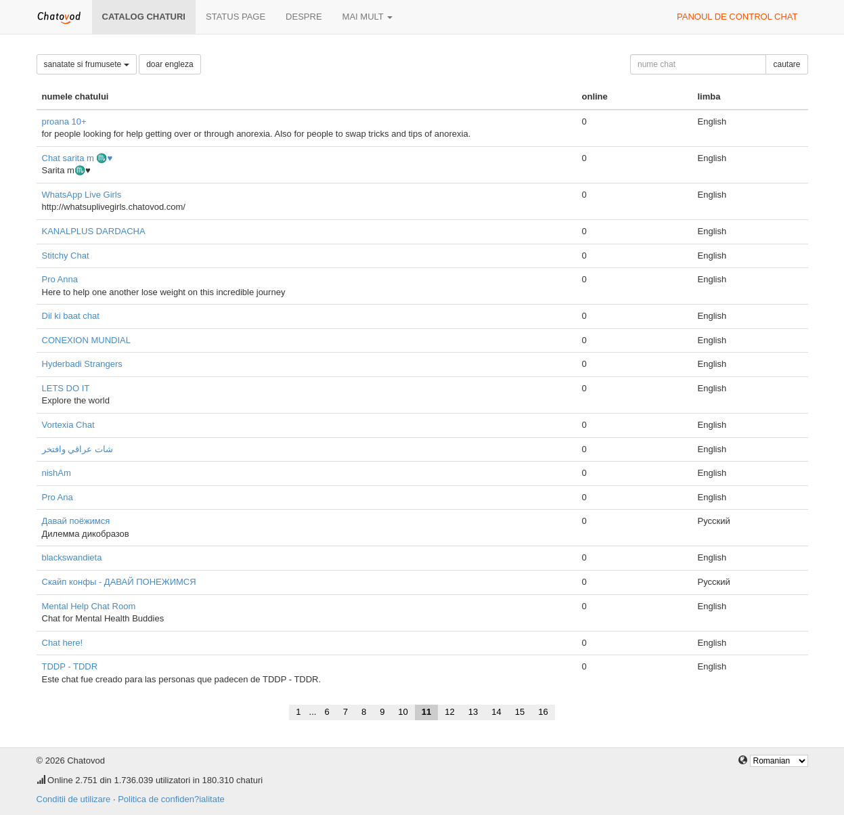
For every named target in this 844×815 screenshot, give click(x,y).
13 (473, 712)
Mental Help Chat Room (89, 606)
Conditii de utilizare (74, 799)
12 (449, 712)
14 (496, 712)
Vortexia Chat (68, 425)
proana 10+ (64, 121)
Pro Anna (60, 279)
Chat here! (62, 643)
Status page (235, 17)
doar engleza (169, 64)
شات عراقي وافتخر (77, 449)
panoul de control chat (737, 17)
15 (520, 712)
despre (303, 17)
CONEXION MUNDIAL (86, 340)
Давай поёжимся (76, 521)
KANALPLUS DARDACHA (94, 231)
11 (426, 712)
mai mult (367, 17)
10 (402, 712)
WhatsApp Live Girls (82, 195)
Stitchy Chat (65, 255)
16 (543, 712)
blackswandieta (72, 557)
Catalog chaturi (143, 17)
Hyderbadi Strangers (82, 364)
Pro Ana (57, 497)
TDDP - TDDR (70, 666)
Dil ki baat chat (70, 316)
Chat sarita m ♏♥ (77, 158)
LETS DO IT (66, 388)
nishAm (56, 473)
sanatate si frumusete (86, 64)
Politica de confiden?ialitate (171, 799)
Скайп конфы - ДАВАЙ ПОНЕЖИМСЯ (119, 582)
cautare (786, 64)
